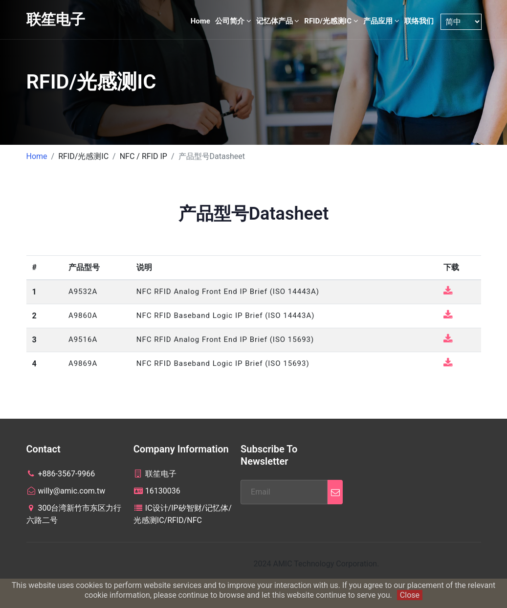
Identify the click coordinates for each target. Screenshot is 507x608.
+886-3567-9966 (60, 473)
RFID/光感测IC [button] (331, 21)
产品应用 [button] (381, 21)
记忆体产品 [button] (278, 21)
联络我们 (419, 21)
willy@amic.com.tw (66, 490)
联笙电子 (55, 19)
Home (200, 21)
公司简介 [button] (233, 21)
